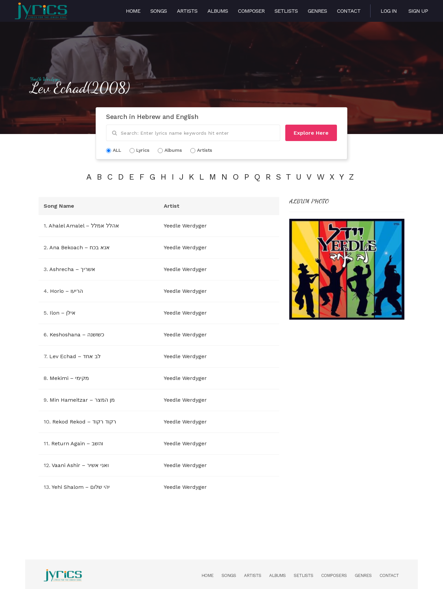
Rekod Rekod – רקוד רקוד (84, 421)
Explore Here (311, 133)
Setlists (286, 11)
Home (133, 11)
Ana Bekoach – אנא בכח (79, 247)
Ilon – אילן (63, 313)
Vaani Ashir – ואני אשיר (80, 465)
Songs (158, 11)
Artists (187, 11)
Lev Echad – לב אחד (75, 356)
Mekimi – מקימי (69, 378)
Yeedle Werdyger (45, 79)
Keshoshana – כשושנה (77, 334)
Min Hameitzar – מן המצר (82, 400)
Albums (217, 11)
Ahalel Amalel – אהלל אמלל (84, 225)
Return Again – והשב (77, 443)
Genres (317, 11)
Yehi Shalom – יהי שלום (81, 487)
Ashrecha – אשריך (72, 269)
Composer (251, 11)
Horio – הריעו (66, 291)
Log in (389, 11)
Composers (334, 575)
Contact (348, 11)
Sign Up (418, 11)
